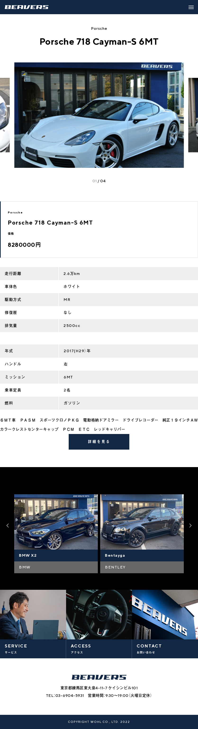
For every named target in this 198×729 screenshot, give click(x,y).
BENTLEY (115, 567)
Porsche (99, 28)
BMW (25, 567)
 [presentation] (7, 525)
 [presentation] (191, 525)
